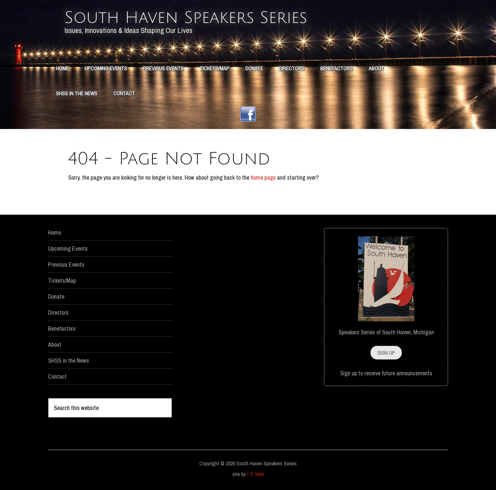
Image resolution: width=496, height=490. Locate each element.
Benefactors (62, 328)
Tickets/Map (62, 280)
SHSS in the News (68, 360)
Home (54, 232)
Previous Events (66, 264)
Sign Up (386, 352)
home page (263, 177)
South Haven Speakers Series (185, 18)
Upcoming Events (68, 248)
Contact (57, 376)
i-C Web (255, 474)
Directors (58, 312)
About (54, 344)
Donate (56, 296)
